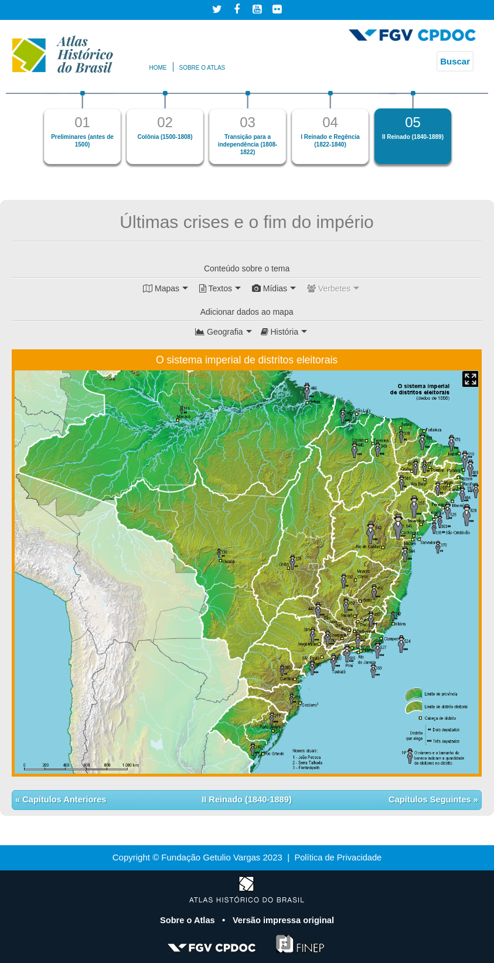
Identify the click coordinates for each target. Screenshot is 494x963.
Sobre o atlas (202, 67)
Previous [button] (27, 132)
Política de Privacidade (338, 857)
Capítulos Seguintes (429, 799)
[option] (82, 127)
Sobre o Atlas (187, 919)
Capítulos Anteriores (64, 799)
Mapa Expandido (470, 379)
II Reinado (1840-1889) (246, 799)
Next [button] (467, 132)
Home (158, 67)
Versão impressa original (284, 919)
